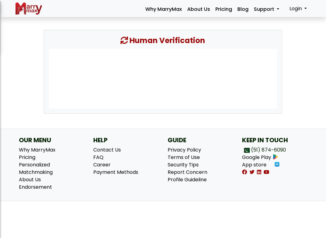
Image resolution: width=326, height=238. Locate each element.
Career (102, 164)
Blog (243, 9)
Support (264, 9)
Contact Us (107, 149)
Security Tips (183, 164)
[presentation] (163, 78)
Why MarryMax (163, 9)
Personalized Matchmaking (36, 168)
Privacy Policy (184, 149)
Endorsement (35, 187)
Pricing (223, 9)
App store (261, 164)
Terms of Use (184, 157)
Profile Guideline (187, 179)
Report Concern (187, 172)
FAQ (98, 157)
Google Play (260, 157)
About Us (198, 9)
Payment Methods (115, 172)
